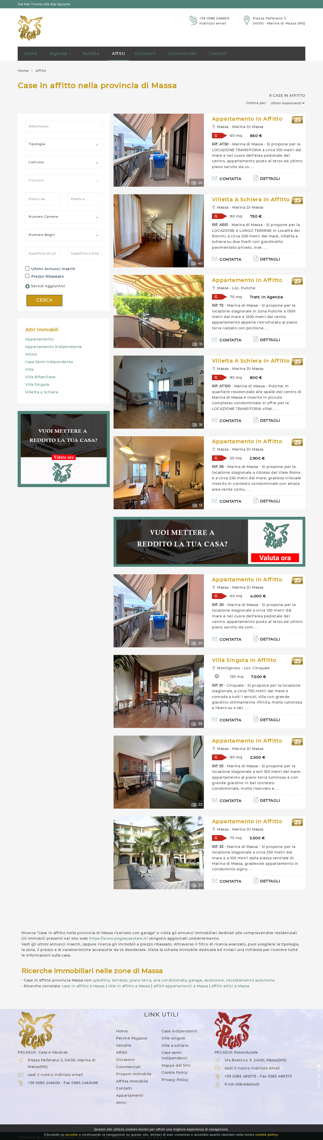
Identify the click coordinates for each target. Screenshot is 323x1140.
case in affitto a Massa (83, 986)
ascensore (214, 980)
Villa (29, 369)
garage (195, 980)
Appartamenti (129, 1095)
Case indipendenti (180, 1031)
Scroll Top (319, 1076)
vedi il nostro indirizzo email (55, 1074)
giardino (101, 980)
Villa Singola (37, 384)
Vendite (91, 53)
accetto (72, 1134)
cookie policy (266, 1134)
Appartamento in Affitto (247, 119)
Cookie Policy (175, 1072)
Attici (121, 1102)
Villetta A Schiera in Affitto (251, 200)
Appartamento (39, 339)
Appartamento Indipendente (53, 346)
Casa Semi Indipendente (49, 362)
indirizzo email (212, 23)
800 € (256, 377)
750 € (256, 216)
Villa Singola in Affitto (244, 660)
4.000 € (258, 596)
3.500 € (257, 838)
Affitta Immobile (132, 1081)
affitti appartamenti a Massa (180, 986)
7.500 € (258, 676)
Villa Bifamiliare (40, 377)
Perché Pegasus (131, 1038)
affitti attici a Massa (230, 986)
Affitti (118, 53)
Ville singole (173, 1038)
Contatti (218, 53)
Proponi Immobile (133, 1074)
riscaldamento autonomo (250, 980)
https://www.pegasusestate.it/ (118, 938)
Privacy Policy (175, 1080)
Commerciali (182, 53)
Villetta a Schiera (41, 392)
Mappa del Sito (176, 1065)
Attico (31, 354)
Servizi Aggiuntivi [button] (45, 286)
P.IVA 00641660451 (242, 1084)
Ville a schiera (175, 1045)
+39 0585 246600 (214, 18)
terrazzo (120, 980)
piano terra (140, 980)
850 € (256, 135)
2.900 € (257, 458)
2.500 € (257, 757)
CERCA (44, 300)
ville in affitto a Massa (129, 986)
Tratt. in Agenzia (266, 297)
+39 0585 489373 (240, 1076)
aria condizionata (170, 980)
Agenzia (60, 53)
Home (30, 53)
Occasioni (144, 53)
